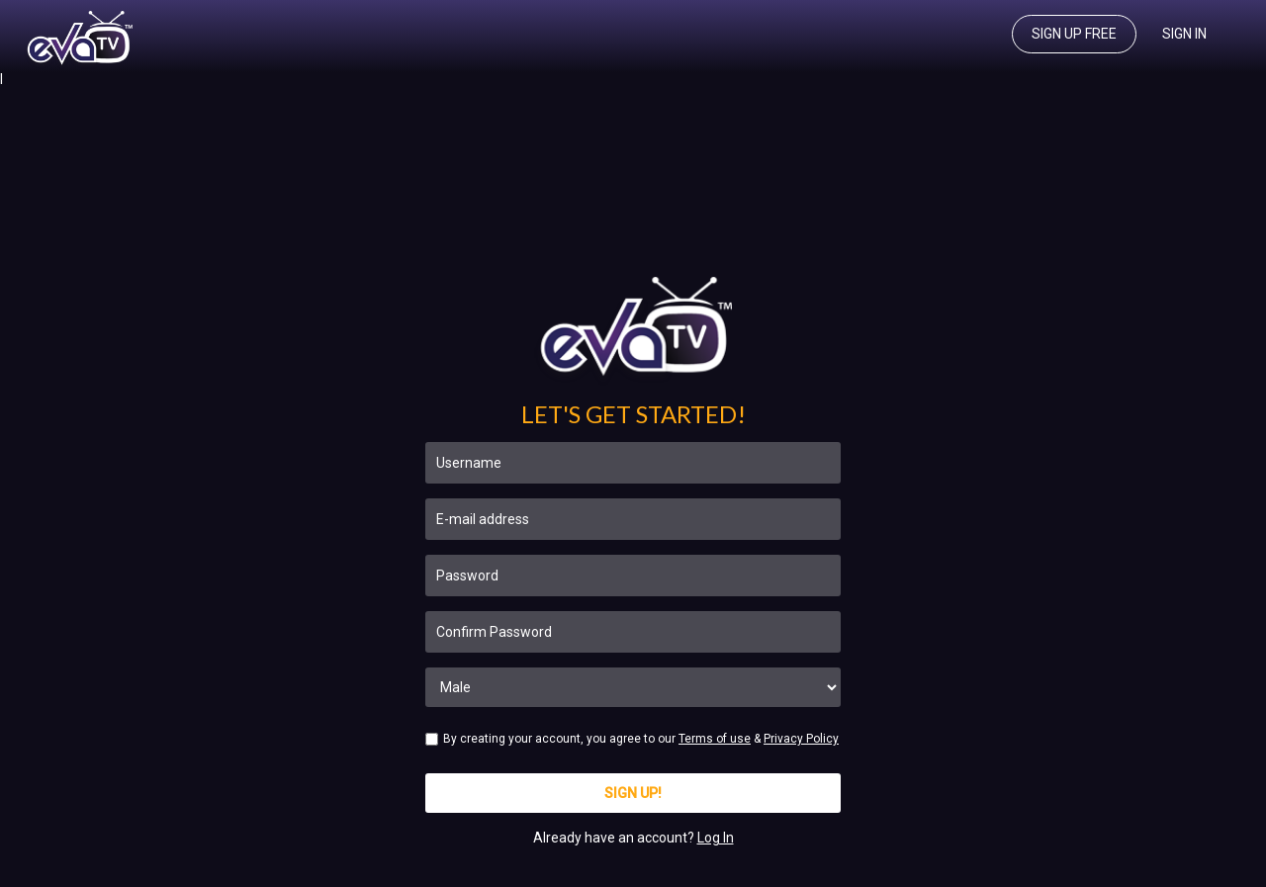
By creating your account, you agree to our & (632, 739)
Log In (715, 837)
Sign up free (1074, 34)
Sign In (1184, 34)
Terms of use (714, 739)
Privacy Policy (801, 739)
